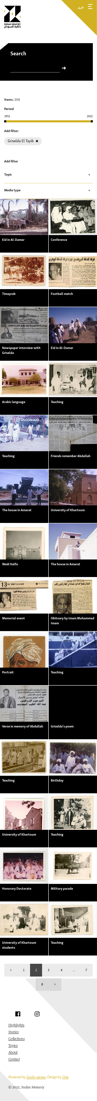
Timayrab (9, 293)
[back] (10, 970)
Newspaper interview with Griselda (21, 350)
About (12, 1053)
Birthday (57, 780)
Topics (13, 1046)
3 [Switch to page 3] (48, 970)
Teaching (57, 402)
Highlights (16, 1025)
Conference (59, 239)
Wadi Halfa (10, 564)
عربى (81, 7)
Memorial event (13, 618)
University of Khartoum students (19, 945)
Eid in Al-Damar (13, 239)
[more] (54, 984)
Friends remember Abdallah (70, 456)
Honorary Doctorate (16, 888)
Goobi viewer (36, 1077)
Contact (14, 1059)
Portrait (8, 672)
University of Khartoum (68, 510)
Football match (62, 293)
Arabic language (13, 402)
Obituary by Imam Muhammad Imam (72, 620)
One (65, 1077)
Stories (13, 1032)
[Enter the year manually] (12, 116)
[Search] (35, 68)
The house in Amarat (17, 510)
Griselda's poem (62, 726)
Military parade (62, 888)
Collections (16, 1039)
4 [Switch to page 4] (61, 970)
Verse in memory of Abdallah (22, 726)
